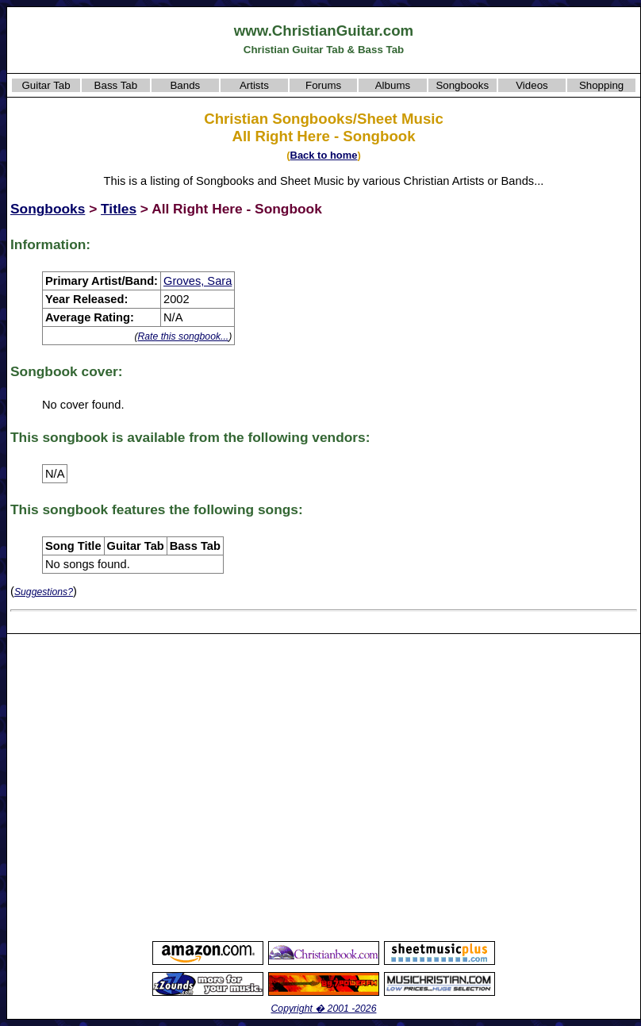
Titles (118, 209)
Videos (532, 85)
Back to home (324, 155)
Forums (323, 85)
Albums (392, 85)
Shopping (601, 85)
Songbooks (462, 85)
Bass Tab (116, 85)
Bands (185, 85)
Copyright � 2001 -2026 (324, 1008)
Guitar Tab (45, 85)
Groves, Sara (197, 281)
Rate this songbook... (182, 336)
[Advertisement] (148, 787)
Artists (254, 85)
